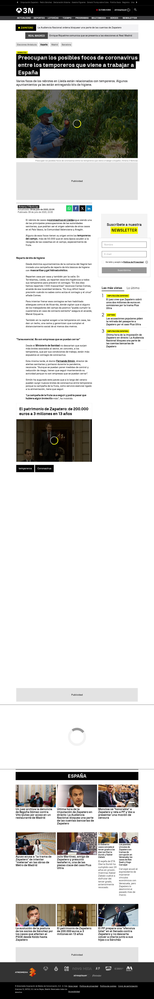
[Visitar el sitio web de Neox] (66, 968)
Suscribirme (124, 270)
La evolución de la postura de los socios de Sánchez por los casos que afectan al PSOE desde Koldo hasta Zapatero (34, 934)
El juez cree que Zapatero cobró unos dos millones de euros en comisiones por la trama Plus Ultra (124, 304)
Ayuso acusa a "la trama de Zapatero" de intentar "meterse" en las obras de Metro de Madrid (33, 861)
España (77, 776)
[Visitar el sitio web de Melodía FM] (129, 968)
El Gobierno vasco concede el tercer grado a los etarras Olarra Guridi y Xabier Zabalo (106, 850)
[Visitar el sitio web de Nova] (77, 968)
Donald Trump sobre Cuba (98, 2)
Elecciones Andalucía (27, 44)
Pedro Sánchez (46, 2)
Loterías (53, 18)
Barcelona (66, 44)
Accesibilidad (74, 991)
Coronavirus (44, 468)
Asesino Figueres (79, 2)
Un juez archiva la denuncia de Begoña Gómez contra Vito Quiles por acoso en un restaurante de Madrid (34, 813)
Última (105, 10)
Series (114, 18)
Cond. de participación (128, 986)
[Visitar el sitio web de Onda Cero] (108, 968)
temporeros (25, 468)
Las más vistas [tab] (112, 288)
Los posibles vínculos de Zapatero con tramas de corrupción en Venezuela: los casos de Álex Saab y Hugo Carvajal (125, 854)
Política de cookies (108, 986)
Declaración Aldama (61, 2)
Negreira (125, 2)
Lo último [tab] (133, 288)
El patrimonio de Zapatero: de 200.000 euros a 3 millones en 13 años (53, 411)
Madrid (54, 44)
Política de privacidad (89, 986)
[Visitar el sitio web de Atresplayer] (82, 975)
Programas (82, 18)
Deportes (39, 18)
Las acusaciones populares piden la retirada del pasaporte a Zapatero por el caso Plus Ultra (124, 321)
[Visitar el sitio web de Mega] (87, 968)
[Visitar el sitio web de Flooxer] (96, 975)
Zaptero (111, 315)
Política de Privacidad (133, 262)
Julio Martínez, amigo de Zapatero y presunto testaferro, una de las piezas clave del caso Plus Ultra (74, 862)
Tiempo (67, 18)
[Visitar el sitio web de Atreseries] (98, 968)
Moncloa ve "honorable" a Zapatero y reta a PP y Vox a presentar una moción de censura (116, 813)
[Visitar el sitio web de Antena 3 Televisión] (45, 968)
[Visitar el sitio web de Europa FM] (118, 968)
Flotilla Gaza (115, 2)
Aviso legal (73, 986)
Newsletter (130, 18)
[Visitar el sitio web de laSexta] (56, 968)
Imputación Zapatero (29, 2)
